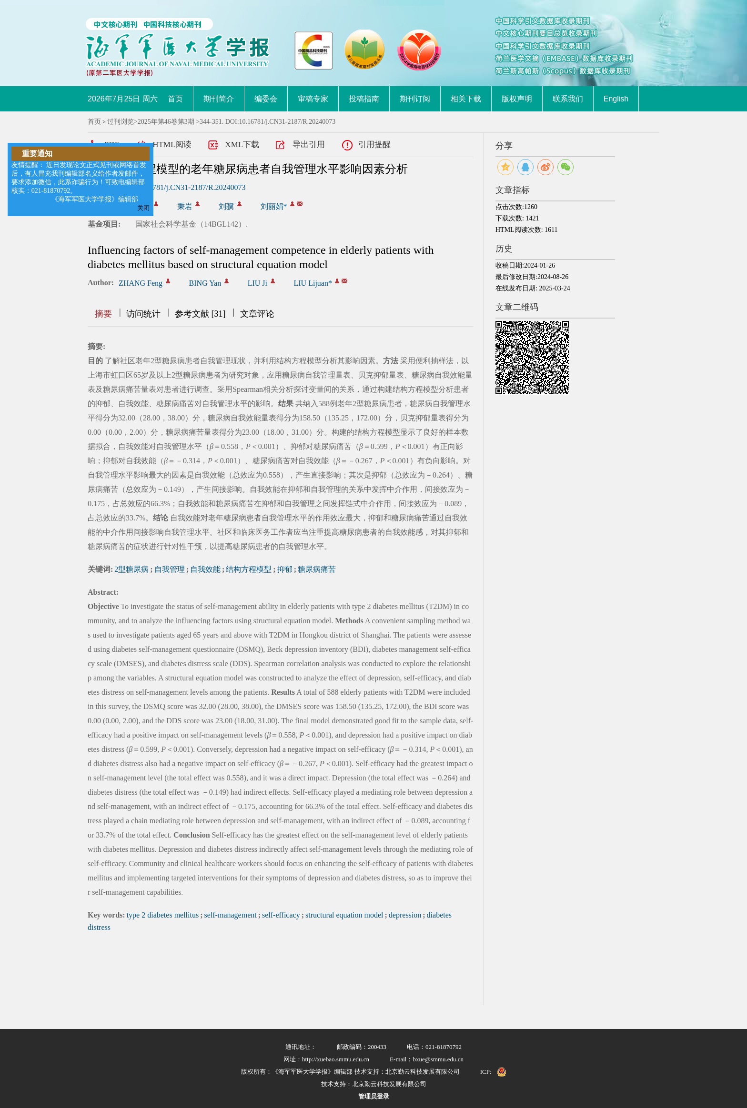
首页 (175, 99)
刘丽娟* (274, 206)
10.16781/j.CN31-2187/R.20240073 (190, 187)
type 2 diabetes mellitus (163, 915)
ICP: (486, 1071)
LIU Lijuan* (313, 283)
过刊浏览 (120, 121)
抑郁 (285, 569)
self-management (230, 915)
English (616, 99)
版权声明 (517, 99)
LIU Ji (257, 283)
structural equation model (344, 915)
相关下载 (466, 99)
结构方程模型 (249, 569)
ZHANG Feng (140, 283)
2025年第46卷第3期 (166, 121)
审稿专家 (313, 99)
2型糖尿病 (131, 569)
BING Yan (205, 283)
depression (405, 915)
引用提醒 (374, 144)
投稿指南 (364, 99)
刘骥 (226, 206)
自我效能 (205, 569)
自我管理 (169, 569)
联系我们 (568, 99)
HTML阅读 (172, 144)
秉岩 (184, 206)
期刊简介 (218, 99)
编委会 (265, 99)
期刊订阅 (415, 99)
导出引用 (309, 144)
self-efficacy (281, 915)
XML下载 (242, 144)
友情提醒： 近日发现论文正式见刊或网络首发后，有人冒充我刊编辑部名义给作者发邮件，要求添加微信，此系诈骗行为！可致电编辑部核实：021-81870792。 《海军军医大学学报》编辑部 (79, 182)
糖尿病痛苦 (317, 569)
